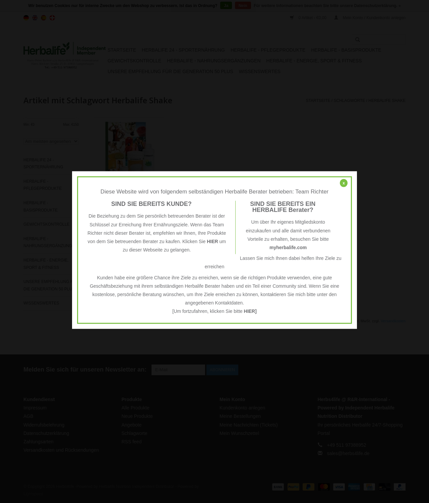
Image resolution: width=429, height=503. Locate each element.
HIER (212, 241)
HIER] (250, 311)
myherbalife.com (288, 247)
